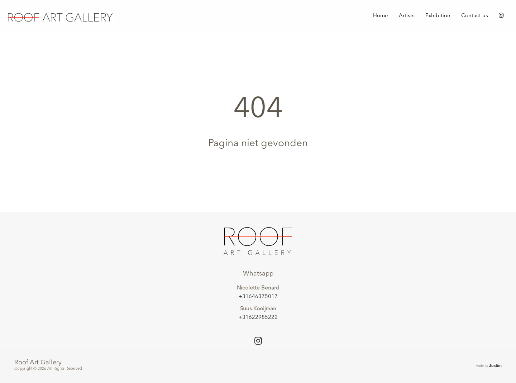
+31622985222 (258, 317)
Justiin (495, 365)
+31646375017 (258, 297)
